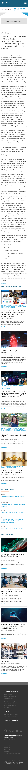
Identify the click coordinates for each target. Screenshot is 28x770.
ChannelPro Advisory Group (10, 702)
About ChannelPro (8, 694)
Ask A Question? (8, 707)
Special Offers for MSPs (10, 705)
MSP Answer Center (7, 661)
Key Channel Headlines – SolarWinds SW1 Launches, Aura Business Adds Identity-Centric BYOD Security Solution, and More (13, 313)
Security (7, 307)
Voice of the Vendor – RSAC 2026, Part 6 (12, 528)
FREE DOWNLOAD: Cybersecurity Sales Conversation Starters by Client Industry (14, 591)
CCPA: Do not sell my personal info (12, 753)
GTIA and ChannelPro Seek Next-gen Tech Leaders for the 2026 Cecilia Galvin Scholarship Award (13, 626)
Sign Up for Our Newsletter (10, 703)
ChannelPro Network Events (11, 714)
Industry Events (14, 429)
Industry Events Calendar (10, 716)
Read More (4, 326)
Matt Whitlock (12, 318)
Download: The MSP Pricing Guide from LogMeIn (13, 505)
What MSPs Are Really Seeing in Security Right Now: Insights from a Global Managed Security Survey (13, 520)
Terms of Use (7, 747)
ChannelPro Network (6, 33)
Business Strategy (19, 428)
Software (12, 307)
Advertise (6, 723)
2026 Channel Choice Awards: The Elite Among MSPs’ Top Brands (12, 471)
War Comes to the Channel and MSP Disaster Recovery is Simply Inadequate (13, 556)
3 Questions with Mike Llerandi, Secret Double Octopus (12, 497)
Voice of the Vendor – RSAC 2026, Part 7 (12, 512)
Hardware (3, 283)
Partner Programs (15, 306)
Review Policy (7, 745)
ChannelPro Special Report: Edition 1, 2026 (13, 436)
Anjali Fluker (12, 630)
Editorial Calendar (8, 698)
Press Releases (7, 28)
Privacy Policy (7, 749)
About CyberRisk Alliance (10, 696)
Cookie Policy (7, 751)
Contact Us (6, 744)
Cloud (16, 305)
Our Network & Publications (11, 700)
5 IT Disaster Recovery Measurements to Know (13, 352)
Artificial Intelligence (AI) (8, 305)
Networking (9, 430)
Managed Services (5, 306)
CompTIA (11, 355)
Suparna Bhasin (11, 560)
